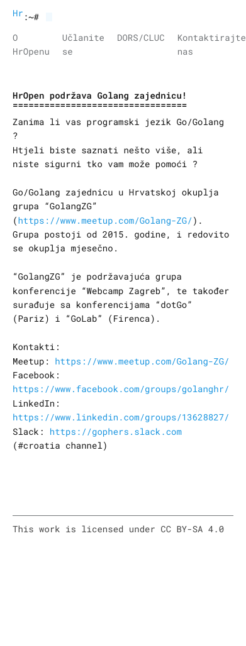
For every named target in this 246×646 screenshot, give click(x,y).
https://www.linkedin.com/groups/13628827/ (121, 417)
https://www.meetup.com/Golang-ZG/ (105, 220)
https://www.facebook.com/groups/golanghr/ (121, 389)
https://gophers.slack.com (116, 431)
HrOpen (18, 13)
